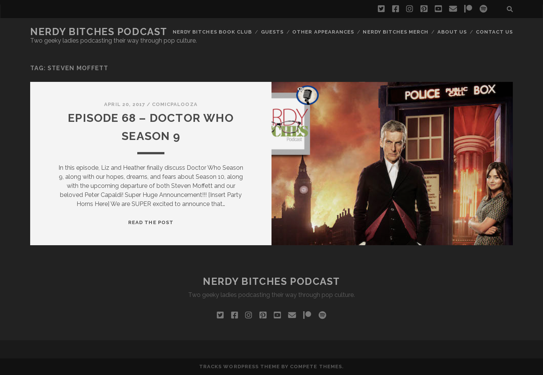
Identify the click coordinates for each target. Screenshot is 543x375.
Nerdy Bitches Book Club (212, 32)
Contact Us (494, 32)
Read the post (150, 222)
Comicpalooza (175, 104)
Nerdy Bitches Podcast (98, 31)
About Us (452, 32)
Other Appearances (323, 32)
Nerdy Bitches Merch (395, 32)
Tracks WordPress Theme (239, 366)
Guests (272, 32)
